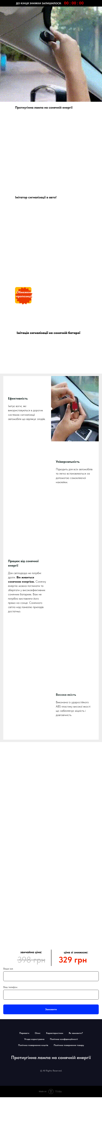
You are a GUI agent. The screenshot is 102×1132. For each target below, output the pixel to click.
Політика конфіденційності (64, 883)
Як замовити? (76, 877)
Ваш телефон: (10, 831)
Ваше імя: (8, 813)
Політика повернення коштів (33, 889)
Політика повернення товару (69, 889)
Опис (37, 877)
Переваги (24, 877)
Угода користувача (34, 883)
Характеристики (54, 877)
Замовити (51, 853)
